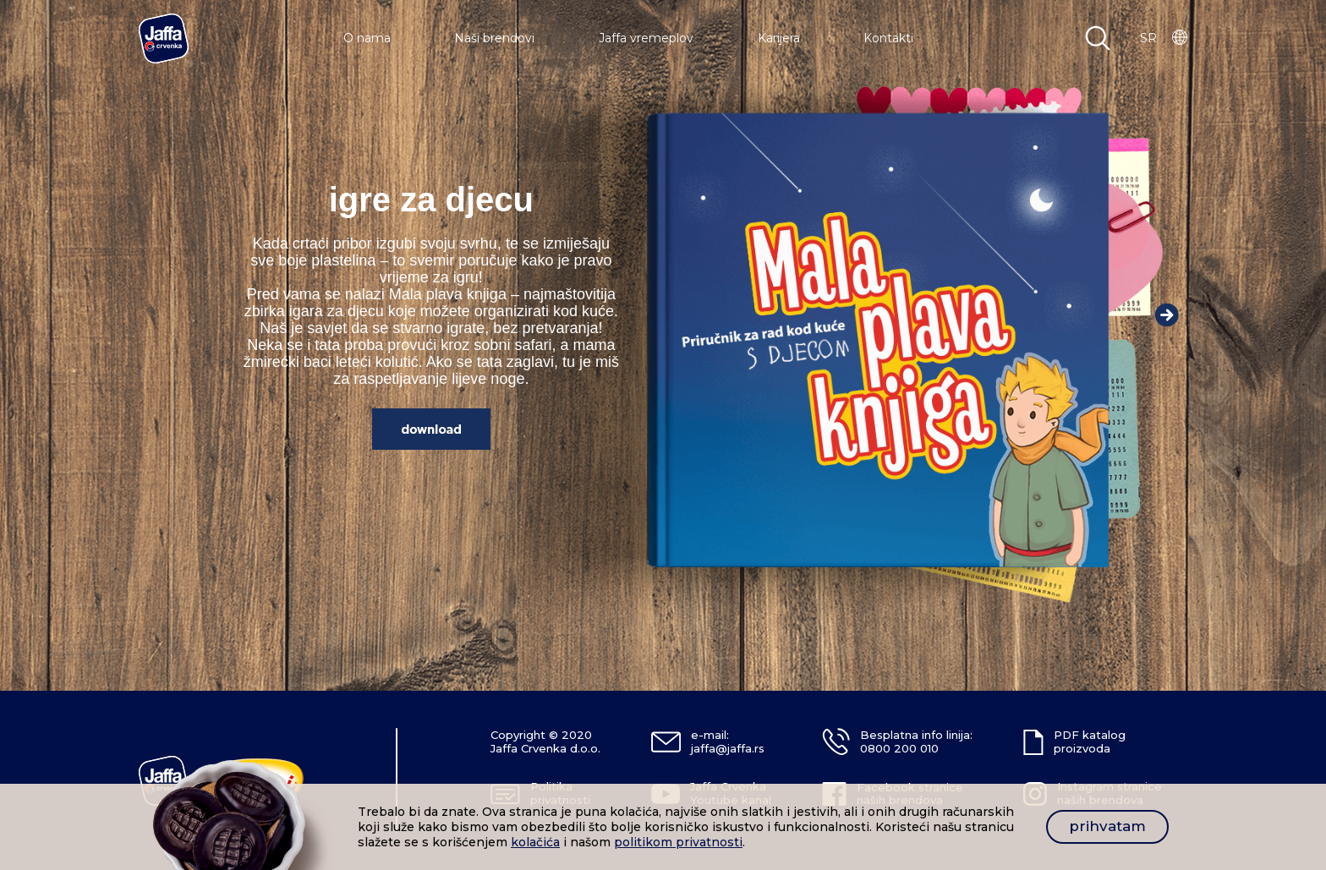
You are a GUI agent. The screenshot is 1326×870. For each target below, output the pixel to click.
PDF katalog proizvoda (1090, 741)
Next (1167, 314)
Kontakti (888, 38)
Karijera (779, 38)
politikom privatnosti (678, 842)
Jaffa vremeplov (646, 38)
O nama (367, 38)
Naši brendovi (494, 38)
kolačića (535, 842)
